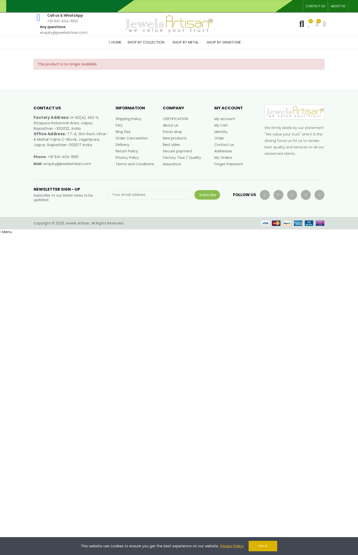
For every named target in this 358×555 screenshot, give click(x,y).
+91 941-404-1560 (63, 156)
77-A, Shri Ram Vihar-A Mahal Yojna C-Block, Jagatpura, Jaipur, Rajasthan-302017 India (71, 139)
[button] (315, 6)
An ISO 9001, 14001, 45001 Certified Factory (195, 6)
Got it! (263, 546)
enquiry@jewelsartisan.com (67, 163)
